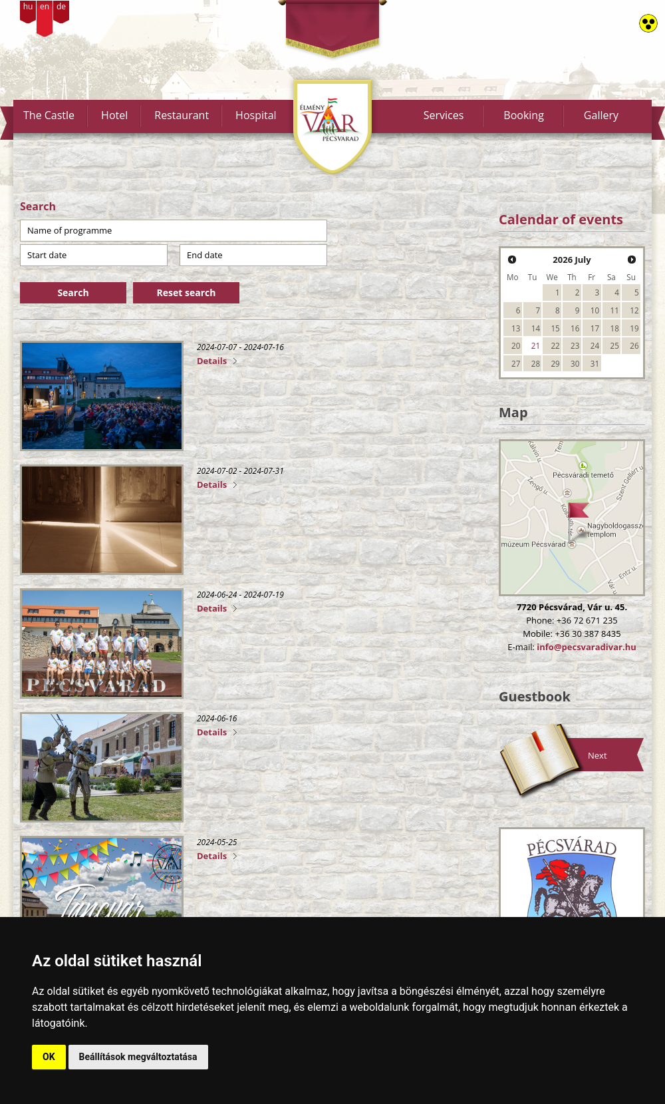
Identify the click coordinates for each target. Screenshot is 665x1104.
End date (205, 255)
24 (595, 345)
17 (595, 328)
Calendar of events (561, 219)
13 (515, 328)
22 (555, 345)
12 (634, 310)
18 (614, 328)
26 (634, 345)
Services (444, 115)
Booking (523, 115)
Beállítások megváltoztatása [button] (138, 1056)
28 (535, 363)
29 (555, 363)
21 (535, 345)
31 (595, 363)
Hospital (256, 115)
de (61, 6)
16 (575, 328)
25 (614, 345)
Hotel (114, 115)
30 (575, 363)
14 (535, 328)
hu (28, 6)
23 (575, 345)
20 (515, 345)
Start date (46, 255)
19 (634, 328)
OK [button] (49, 1056)
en (44, 6)
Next (597, 755)
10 (595, 310)
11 (614, 310)
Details (212, 361)
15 (555, 328)
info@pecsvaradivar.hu (586, 647)
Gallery (601, 115)
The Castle (48, 115)
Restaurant (181, 115)
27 (515, 363)
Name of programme (69, 230)
